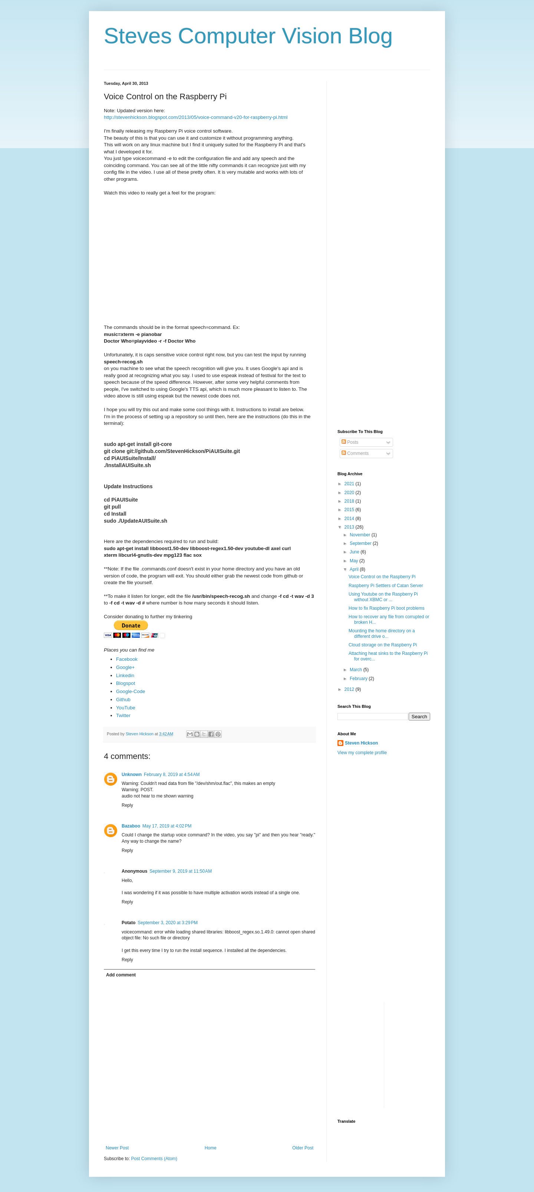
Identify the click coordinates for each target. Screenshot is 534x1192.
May (354, 560)
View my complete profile (362, 752)
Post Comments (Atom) (154, 1158)
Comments (355, 453)
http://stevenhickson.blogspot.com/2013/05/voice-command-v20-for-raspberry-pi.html (196, 117)
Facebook (127, 659)
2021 (350, 483)
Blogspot (125, 683)
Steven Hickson (361, 743)
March (356, 669)
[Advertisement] (359, 203)
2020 (350, 492)
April (355, 569)
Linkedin (125, 675)
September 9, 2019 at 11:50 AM (180, 871)
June (355, 552)
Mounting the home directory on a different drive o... (382, 633)
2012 (350, 689)
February (359, 678)
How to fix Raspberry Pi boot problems (387, 608)
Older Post (302, 1148)
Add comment (121, 975)
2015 (350, 509)
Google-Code (130, 691)
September (361, 543)
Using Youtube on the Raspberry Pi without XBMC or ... (383, 597)
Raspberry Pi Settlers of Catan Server (386, 585)
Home (211, 1148)
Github (123, 699)
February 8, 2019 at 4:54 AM (172, 774)
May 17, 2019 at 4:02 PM (166, 826)
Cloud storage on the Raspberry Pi (383, 644)
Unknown (132, 774)
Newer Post (117, 1148)
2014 (350, 518)
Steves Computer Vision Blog (248, 35)
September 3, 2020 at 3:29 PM (168, 922)
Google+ (125, 667)
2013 (350, 527)
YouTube (125, 707)
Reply (127, 805)
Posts (350, 442)
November (361, 534)
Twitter (123, 715)
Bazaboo (131, 826)
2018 (350, 501)
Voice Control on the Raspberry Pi (382, 576)
